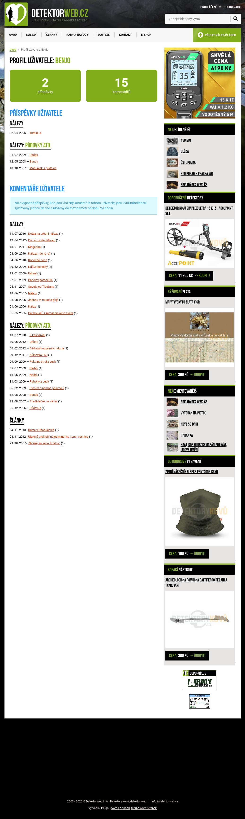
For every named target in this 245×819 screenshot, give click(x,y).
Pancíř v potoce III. (40, 280)
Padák (34, 155)
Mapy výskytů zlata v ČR (182, 302)
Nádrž (33, 375)
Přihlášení (208, 7)
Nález (32, 306)
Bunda (34, 161)
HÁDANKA (187, 435)
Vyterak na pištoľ (193, 413)
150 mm (186, 140)
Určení (32, 273)
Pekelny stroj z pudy (43, 361)
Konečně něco (37, 260)
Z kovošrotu (37, 335)
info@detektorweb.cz (164, 801)
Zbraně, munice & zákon (44, 443)
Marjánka (34, 247)
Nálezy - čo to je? (39, 253)
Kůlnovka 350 (38, 355)
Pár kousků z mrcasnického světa (50, 313)
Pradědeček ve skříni (43, 401)
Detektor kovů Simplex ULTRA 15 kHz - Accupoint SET (199, 211)
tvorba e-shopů (120, 808)
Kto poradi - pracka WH (197, 173)
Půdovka (35, 408)
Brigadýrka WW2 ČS (194, 184)
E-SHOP (146, 34)
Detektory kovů (119, 801)
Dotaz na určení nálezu (43, 233)
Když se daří (189, 424)
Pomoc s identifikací (41, 240)
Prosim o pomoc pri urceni (47, 388)
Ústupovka (188, 162)
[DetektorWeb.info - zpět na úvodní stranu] (49, 14)
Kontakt (125, 34)
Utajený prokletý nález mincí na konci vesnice (58, 436)
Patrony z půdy (39, 381)
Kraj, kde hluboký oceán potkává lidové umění (204, 447)
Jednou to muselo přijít (43, 300)
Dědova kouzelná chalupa (47, 348)
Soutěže (104, 34)
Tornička (35, 133)
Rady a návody (77, 34)
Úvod (13, 34)
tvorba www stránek (144, 808)
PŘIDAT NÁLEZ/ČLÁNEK (217, 35)
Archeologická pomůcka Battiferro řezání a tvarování (196, 583)
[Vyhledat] (235, 19)
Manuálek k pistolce (43, 168)
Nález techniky (38, 267)
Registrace (232, 7)
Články (51, 34)
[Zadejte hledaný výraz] (203, 19)
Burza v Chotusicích (41, 430)
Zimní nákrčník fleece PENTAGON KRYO (191, 471)
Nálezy (31, 34)
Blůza (185, 151)
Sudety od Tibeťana (41, 286)
